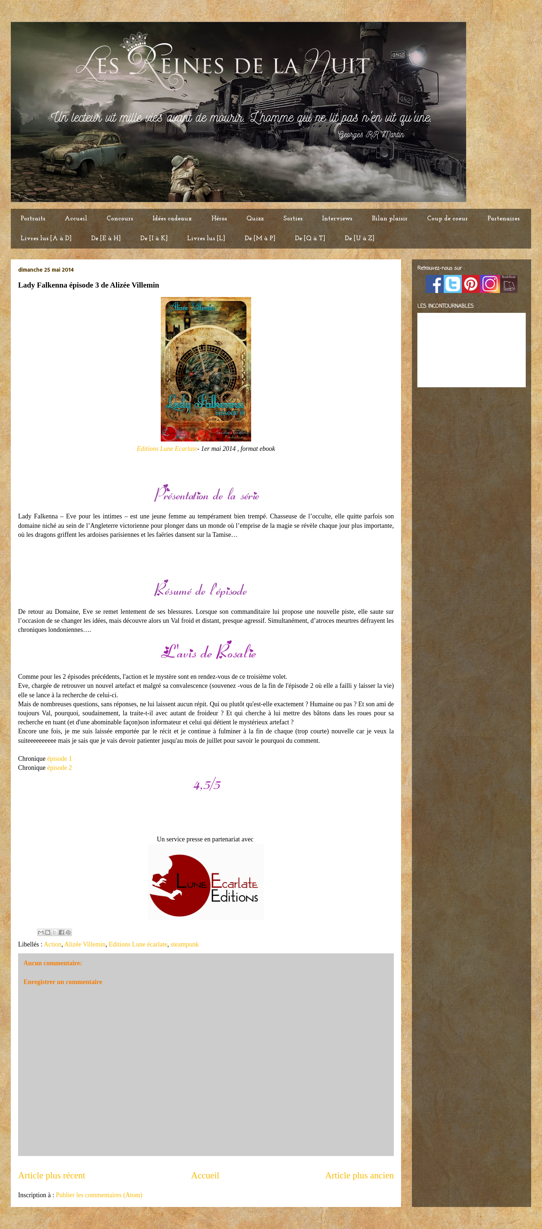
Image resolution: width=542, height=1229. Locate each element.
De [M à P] (260, 238)
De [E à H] (106, 238)
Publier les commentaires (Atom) (99, 1195)
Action (52, 944)
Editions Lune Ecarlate (167, 448)
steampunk (185, 944)
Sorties (292, 218)
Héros (219, 218)
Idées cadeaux (172, 218)
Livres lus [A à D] (46, 238)
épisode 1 (59, 758)
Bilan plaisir (390, 218)
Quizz (255, 218)
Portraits (33, 218)
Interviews (337, 218)
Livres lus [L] (206, 238)
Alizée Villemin (85, 944)
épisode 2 (59, 767)
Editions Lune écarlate (138, 944)
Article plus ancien (359, 1175)
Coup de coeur (447, 218)
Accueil (76, 218)
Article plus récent (51, 1175)
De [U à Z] (359, 238)
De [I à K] (154, 238)
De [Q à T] (310, 238)
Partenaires (503, 218)
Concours (120, 218)
